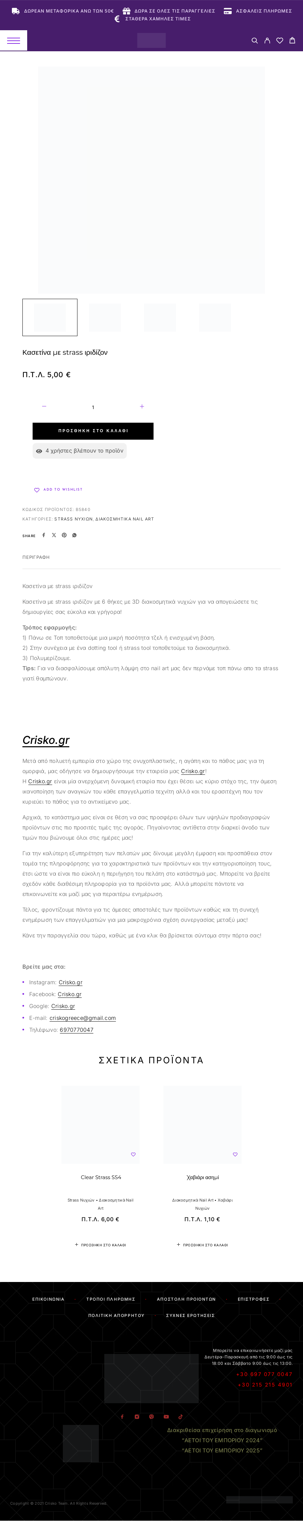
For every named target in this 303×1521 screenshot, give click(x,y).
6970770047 (76, 1029)
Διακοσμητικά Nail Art (124, 518)
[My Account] (267, 41)
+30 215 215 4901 (265, 1384)
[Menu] (13, 40)
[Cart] (292, 41)
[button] (100, 1245)
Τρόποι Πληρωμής (110, 1299)
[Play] (49, 317)
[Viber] (151, 1417)
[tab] (36, 561)
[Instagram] (136, 1417)
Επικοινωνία (48, 1299)
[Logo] (151, 40)
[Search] (254, 41)
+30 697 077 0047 (264, 1374)
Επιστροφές (254, 1299)
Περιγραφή (36, 557)
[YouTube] (166, 1417)
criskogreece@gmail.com (83, 1017)
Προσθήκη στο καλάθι (93, 431)
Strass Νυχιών (73, 518)
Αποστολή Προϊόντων (186, 1299)
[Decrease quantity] (44, 407)
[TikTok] (180, 1417)
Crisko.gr (193, 771)
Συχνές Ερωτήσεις (190, 1315)
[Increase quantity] (142, 407)
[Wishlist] (279, 41)
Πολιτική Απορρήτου (116, 1315)
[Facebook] (122, 1417)
